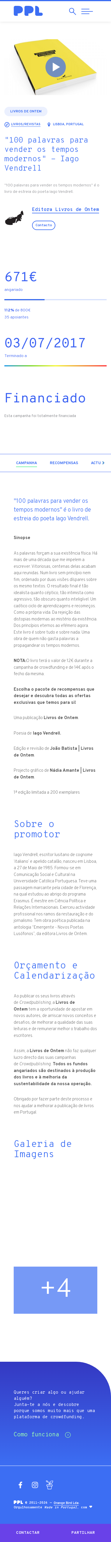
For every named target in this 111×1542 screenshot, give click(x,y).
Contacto (44, 225)
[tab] (26, 463)
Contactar (28, 1532)
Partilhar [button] (83, 1532)
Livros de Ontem (26, 111)
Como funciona (42, 1435)
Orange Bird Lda (66, 1503)
